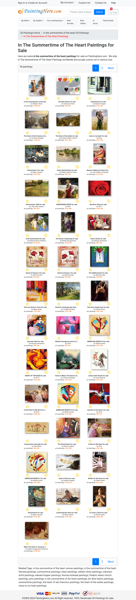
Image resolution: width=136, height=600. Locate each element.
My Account (68, 2)
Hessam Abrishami (100, 241)
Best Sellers (83, 22)
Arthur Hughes (69, 446)
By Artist (24, 20)
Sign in (21, 2)
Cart (113, 11)
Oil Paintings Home (30, 32)
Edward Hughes (69, 480)
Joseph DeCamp (69, 309)
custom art (91, 59)
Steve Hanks (100, 480)
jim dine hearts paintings (100, 578)
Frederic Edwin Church (69, 138)
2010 (69, 343)
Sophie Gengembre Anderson (37, 549)
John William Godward (100, 172)
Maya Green (37, 309)
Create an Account (37, 2)
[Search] (81, 12)
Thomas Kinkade (38, 138)
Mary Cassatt (37, 172)
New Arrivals (70, 22)
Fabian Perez (100, 309)
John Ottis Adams (37, 206)
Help (113, 2)
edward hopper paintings (48, 575)
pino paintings (36, 578)
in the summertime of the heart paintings (66, 578)
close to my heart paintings (32, 585)
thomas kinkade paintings (75, 575)
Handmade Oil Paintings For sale (39, 11)
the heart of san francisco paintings (61, 582)
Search (99, 12)
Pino (100, 138)
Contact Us (101, 2)
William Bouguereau (69, 241)
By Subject (37, 20)
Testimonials (108, 20)
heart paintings (69, 571)
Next (111, 68)
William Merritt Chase (69, 172)
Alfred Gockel (37, 275)
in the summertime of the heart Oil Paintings (66, 32)
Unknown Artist (69, 104)
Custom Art (84, 2)
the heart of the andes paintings (97, 582)
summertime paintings (49, 571)
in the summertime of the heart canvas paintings (58, 568)
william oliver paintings (90, 571)
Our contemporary (54, 20)
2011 (100, 206)
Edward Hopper (100, 104)
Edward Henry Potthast (37, 241)
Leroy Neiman (100, 378)
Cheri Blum (37, 446)
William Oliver (38, 104)
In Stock (95, 22)
